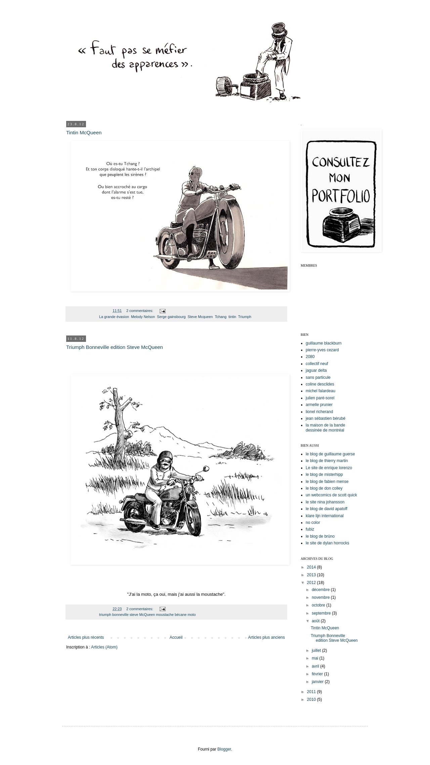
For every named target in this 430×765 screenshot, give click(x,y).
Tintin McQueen (83, 132)
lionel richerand (319, 411)
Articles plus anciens (266, 637)
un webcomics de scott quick (331, 495)
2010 (312, 699)
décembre (321, 589)
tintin (232, 317)
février (318, 674)
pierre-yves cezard (322, 350)
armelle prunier (319, 404)
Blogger (224, 749)
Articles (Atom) (104, 647)
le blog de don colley (324, 488)
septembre (322, 613)
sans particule (318, 377)
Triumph (244, 317)
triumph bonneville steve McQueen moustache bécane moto (147, 615)
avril (316, 666)
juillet (317, 650)
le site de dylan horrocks (327, 543)
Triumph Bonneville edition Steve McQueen (114, 347)
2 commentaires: (140, 311)
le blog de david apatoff (326, 508)
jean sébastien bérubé (325, 418)
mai (315, 658)
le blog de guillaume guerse (330, 454)
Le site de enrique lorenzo (329, 467)
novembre (321, 597)
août (316, 621)
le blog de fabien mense (327, 481)
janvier (318, 681)
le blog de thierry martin (327, 460)
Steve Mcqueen (200, 317)
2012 (312, 582)
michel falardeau (320, 391)
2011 (312, 691)
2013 (312, 575)
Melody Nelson (143, 317)
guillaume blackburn (324, 343)
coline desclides (320, 384)
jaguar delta (316, 370)
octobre (319, 605)
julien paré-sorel (320, 398)
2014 (312, 567)
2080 (310, 356)
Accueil (176, 637)
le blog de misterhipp (324, 474)
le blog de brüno (320, 536)
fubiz (310, 529)
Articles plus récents (86, 637)
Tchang (220, 317)
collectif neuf (317, 363)
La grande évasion (114, 317)
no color (313, 522)
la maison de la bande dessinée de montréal (325, 427)
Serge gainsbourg (171, 317)
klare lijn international (325, 515)
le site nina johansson (325, 502)
